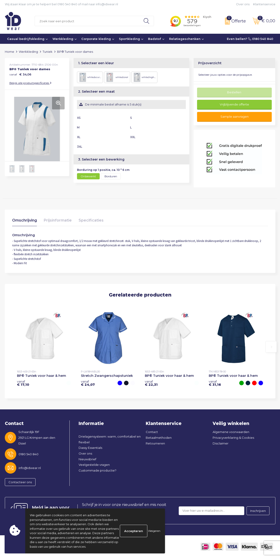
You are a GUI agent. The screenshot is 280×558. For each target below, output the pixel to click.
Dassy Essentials (90, 448)
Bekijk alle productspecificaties (30, 83)
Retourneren (155, 443)
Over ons (243, 4)
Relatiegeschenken (184, 39)
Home (9, 51)
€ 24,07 (88, 383)
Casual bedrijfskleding (25, 39)
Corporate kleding (96, 39)
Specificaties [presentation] (91, 220)
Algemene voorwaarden (231, 432)
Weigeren (154, 531)
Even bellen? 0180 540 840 (250, 39)
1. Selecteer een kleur (96, 63)
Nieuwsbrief (87, 459)
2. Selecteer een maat (96, 91)
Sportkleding (129, 39)
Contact (152, 432)
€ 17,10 (23, 383)
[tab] (24, 221)
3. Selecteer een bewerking (101, 159)
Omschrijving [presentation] (24, 220)
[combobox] (87, 21)
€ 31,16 (215, 383)
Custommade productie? (97, 470)
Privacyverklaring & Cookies (233, 437)
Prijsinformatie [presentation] (58, 220)
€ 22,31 (151, 383)
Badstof (154, 39)
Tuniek (47, 51)
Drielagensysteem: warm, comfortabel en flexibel (110, 439)
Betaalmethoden (159, 437)
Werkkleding (62, 39)
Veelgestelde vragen (94, 464)
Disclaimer (220, 443)
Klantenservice (264, 4)
